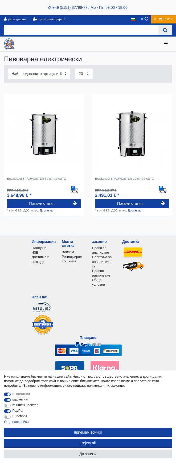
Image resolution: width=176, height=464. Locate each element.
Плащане (39, 248)
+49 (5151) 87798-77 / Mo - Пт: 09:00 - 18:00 (87, 7)
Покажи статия (53, 203)
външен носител (26, 405)
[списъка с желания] (144, 19)
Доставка (46, 210)
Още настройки (16, 422)
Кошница (69, 261)
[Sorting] (39, 74)
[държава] (133, 19)
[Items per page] (84, 74)
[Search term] (81, 30)
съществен (21, 394)
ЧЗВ (35, 252)
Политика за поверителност (102, 261)
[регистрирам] (15, 19)
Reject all (88, 443)
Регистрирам (72, 257)
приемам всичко (88, 432)
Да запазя (88, 454)
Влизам (68, 252)
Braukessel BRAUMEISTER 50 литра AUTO (36, 178)
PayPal (18, 411)
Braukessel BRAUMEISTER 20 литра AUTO (124, 178)
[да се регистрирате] (49, 19)
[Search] (165, 30)
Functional (20, 416)
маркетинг (21, 399)
